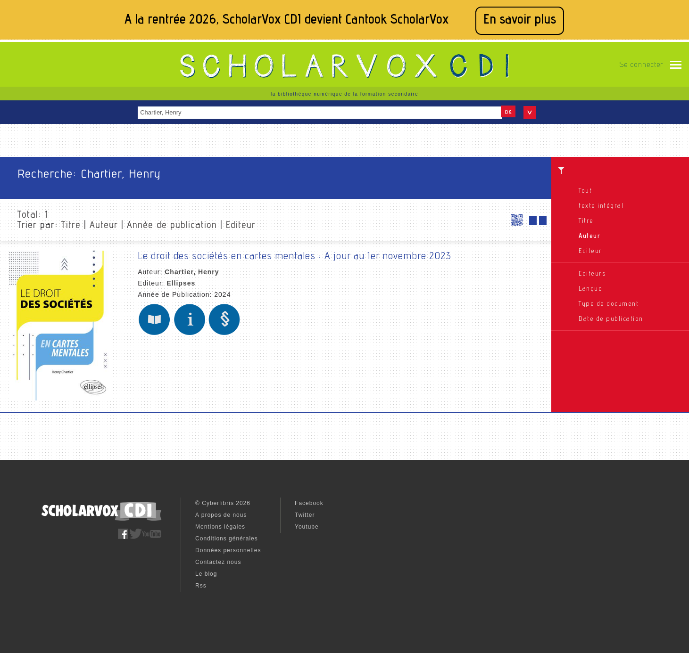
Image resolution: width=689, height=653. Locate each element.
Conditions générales (226, 538)
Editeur (590, 251)
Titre (586, 221)
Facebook (309, 503)
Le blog (206, 574)
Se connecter (641, 65)
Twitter (305, 515)
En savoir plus (519, 20)
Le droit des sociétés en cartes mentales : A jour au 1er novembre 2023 (294, 257)
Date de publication (611, 319)
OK (508, 112)
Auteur (589, 236)
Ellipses (180, 283)
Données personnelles (228, 550)
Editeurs (592, 274)
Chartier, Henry (192, 272)
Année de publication (172, 226)
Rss (201, 585)
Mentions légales (220, 526)
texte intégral (601, 206)
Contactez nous (218, 562)
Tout (585, 191)
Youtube (307, 526)
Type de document (609, 304)
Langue (590, 289)
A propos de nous (221, 515)
